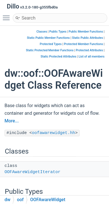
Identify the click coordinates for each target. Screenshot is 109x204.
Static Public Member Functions (48, 38)
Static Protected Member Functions (50, 50)
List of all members (91, 56)
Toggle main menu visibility (7, 15)
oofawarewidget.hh (53, 133)
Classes (41, 31)
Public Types (58, 31)
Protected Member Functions (83, 44)
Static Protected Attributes (59, 56)
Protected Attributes (89, 50)
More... (12, 121)
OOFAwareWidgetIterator (32, 172)
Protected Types (51, 44)
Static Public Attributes (87, 38)
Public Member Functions (86, 31)
